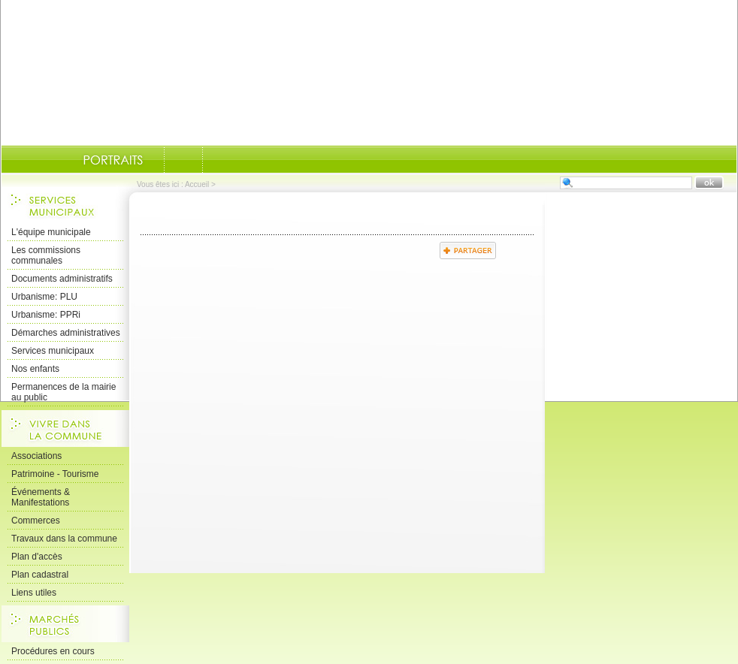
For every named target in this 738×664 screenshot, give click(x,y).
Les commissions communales (45, 255)
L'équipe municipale (51, 232)
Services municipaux (52, 351)
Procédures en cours (53, 651)
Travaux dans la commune (64, 538)
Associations (36, 456)
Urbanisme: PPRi (45, 314)
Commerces (35, 520)
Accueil (197, 184)
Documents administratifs (62, 278)
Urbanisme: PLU (44, 296)
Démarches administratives (65, 332)
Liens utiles (33, 592)
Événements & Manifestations (40, 497)
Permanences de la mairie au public (63, 392)
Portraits (113, 160)
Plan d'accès (36, 556)
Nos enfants (35, 369)
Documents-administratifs (183, 160)
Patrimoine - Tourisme (54, 474)
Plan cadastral (39, 574)
